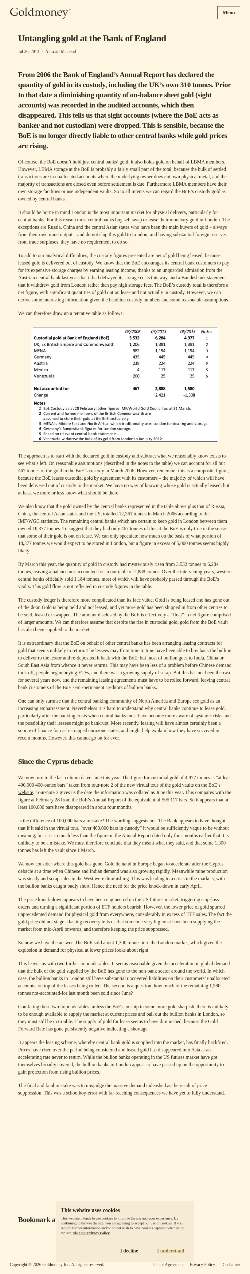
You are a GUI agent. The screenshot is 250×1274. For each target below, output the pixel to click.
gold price (28, 921)
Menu (229, 12)
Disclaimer (230, 1264)
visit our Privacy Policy (91, 1233)
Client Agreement (168, 1264)
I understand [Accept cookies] (170, 1250)
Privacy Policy (202, 1264)
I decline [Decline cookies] (129, 1250)
